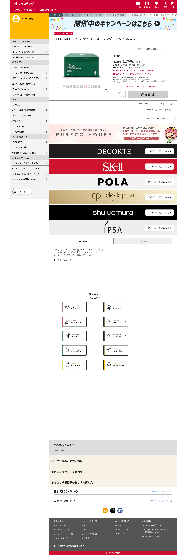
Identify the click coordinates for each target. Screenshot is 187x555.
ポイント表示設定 (89, 533)
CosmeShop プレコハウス (65, 450)
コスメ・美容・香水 (72, 15)
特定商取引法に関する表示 (24, 152)
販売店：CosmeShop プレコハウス (153, 48)
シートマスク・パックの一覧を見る (156, 110)
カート (85, 525)
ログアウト (22, 191)
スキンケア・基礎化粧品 (93, 15)
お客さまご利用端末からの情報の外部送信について (155, 530)
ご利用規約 (17, 141)
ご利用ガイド (18, 104)
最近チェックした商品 (63, 529)
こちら (84, 545)
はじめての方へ (19, 131)
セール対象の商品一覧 (22, 46)
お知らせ (16, 121)
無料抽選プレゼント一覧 (23, 57)
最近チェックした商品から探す (26, 78)
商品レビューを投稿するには (159, 118)
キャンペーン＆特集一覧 (23, 51)
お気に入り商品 (60, 525)
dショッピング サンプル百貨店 (25, 162)
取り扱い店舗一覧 (61, 537)
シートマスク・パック (136, 15)
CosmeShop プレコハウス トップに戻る (155, 104)
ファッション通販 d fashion (24, 179)
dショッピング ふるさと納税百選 (26, 168)
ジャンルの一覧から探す (23, 72)
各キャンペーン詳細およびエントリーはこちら (134, 74)
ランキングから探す (21, 89)
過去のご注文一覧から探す (24, 83)
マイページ (86, 529)
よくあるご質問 (19, 126)
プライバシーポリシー (22, 147)
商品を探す (58, 521)
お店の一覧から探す (21, 67)
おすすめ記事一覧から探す (24, 94)
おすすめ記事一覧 (89, 521)
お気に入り (119, 96)
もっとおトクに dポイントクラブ (26, 173)
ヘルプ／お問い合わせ (22, 115)
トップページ (56, 15)
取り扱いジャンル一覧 (63, 533)
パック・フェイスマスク (115, 15)
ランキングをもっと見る (161, 491)
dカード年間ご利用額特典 (23, 110)
